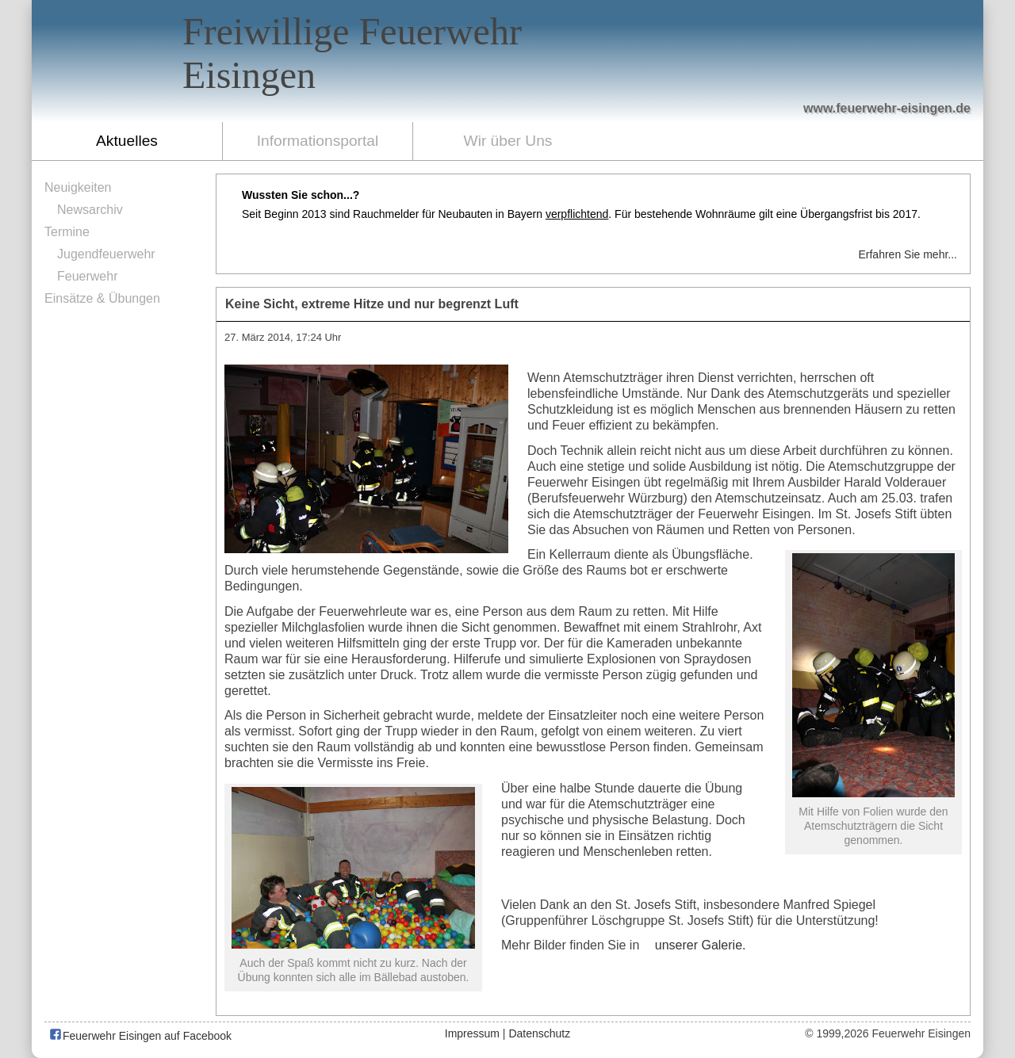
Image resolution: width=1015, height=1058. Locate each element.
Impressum (472, 1033)
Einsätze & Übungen (102, 298)
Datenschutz (539, 1033)
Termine (67, 232)
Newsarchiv (90, 209)
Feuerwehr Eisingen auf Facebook (140, 1035)
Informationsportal (318, 140)
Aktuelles (127, 140)
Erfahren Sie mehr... (907, 254)
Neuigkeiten (78, 187)
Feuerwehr (87, 276)
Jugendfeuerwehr (106, 254)
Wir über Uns (508, 140)
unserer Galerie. (700, 945)
